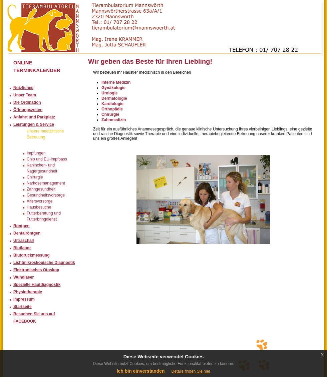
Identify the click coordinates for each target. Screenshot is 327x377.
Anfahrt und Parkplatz (34, 117)
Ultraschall (23, 240)
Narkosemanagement (46, 183)
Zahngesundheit (41, 189)
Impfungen (36, 153)
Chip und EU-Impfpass (47, 159)
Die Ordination (27, 102)
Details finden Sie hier (191, 371)
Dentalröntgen (26, 233)
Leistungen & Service (33, 124)
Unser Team (24, 95)
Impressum (24, 299)
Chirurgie (35, 177)
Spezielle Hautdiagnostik (36, 284)
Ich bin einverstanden (141, 371)
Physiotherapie (27, 292)
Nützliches (23, 87)
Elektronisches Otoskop (36, 270)
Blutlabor (22, 248)
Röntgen (21, 226)
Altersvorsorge (39, 201)
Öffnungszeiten (27, 109)
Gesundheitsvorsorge (46, 195)
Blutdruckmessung (31, 255)
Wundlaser (23, 277)
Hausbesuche (39, 207)
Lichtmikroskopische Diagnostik (44, 262)
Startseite (22, 306)
